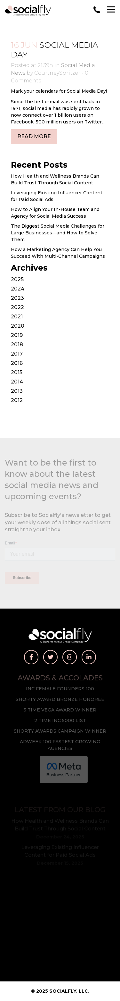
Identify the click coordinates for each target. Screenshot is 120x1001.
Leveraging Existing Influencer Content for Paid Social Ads (60, 851)
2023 (17, 298)
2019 (17, 335)
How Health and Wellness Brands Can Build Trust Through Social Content (60, 825)
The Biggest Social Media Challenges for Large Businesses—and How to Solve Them (57, 232)
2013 (17, 391)
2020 (17, 326)
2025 (17, 279)
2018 (17, 344)
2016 (17, 363)
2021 (17, 317)
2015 (16, 372)
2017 (17, 354)
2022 (17, 307)
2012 (17, 400)
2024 (17, 289)
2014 (17, 382)
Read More (34, 136)
